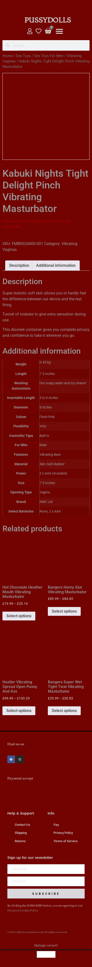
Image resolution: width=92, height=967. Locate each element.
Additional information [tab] (56, 265)
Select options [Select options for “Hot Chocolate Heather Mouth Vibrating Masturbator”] (18, 616)
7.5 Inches (47, 483)
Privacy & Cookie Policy (22, 910)
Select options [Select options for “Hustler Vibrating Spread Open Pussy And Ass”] (18, 710)
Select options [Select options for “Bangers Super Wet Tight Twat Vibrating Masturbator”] (64, 710)
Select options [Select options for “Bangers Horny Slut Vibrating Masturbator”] (64, 611)
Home (7, 56)
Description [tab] (19, 265)
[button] (59, 31)
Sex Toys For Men (48, 56)
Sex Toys (23, 56)
